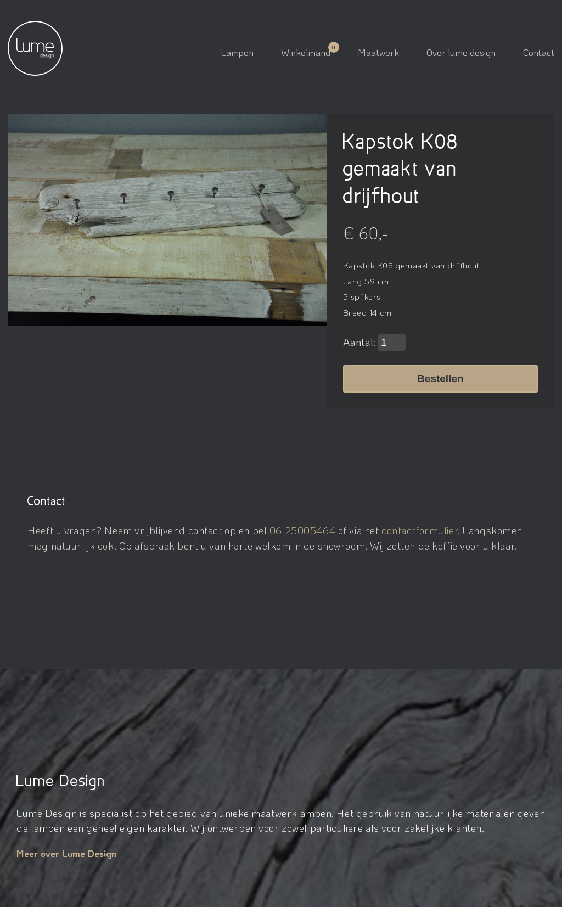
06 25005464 (302, 530)
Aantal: (374, 342)
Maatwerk (378, 52)
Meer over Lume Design (66, 853)
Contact (538, 52)
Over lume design (461, 52)
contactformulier (419, 530)
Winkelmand (305, 52)
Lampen (237, 52)
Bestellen (440, 378)
